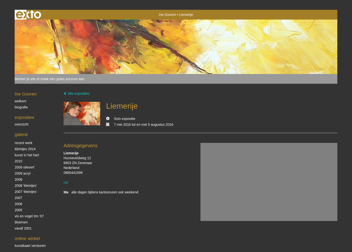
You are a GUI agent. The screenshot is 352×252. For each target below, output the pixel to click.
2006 (18, 204)
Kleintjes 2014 (25, 149)
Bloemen (21, 222)
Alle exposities (77, 93)
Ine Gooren (167, 15)
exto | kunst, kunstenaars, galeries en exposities (28, 15)
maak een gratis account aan (62, 79)
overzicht (21, 124)
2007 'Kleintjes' (26, 192)
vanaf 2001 (23, 228)
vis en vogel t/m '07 (29, 216)
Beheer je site (25, 79)
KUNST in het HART (27, 155)
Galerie (21, 134)
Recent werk (23, 143)
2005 (18, 210)
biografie (21, 107)
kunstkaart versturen (30, 246)
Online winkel (27, 238)
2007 (18, 198)
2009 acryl (23, 173)
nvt (66, 182)
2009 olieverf (24, 167)
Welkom (20, 101)
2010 (18, 161)
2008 (18, 179)
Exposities (24, 117)
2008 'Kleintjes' (26, 186)
